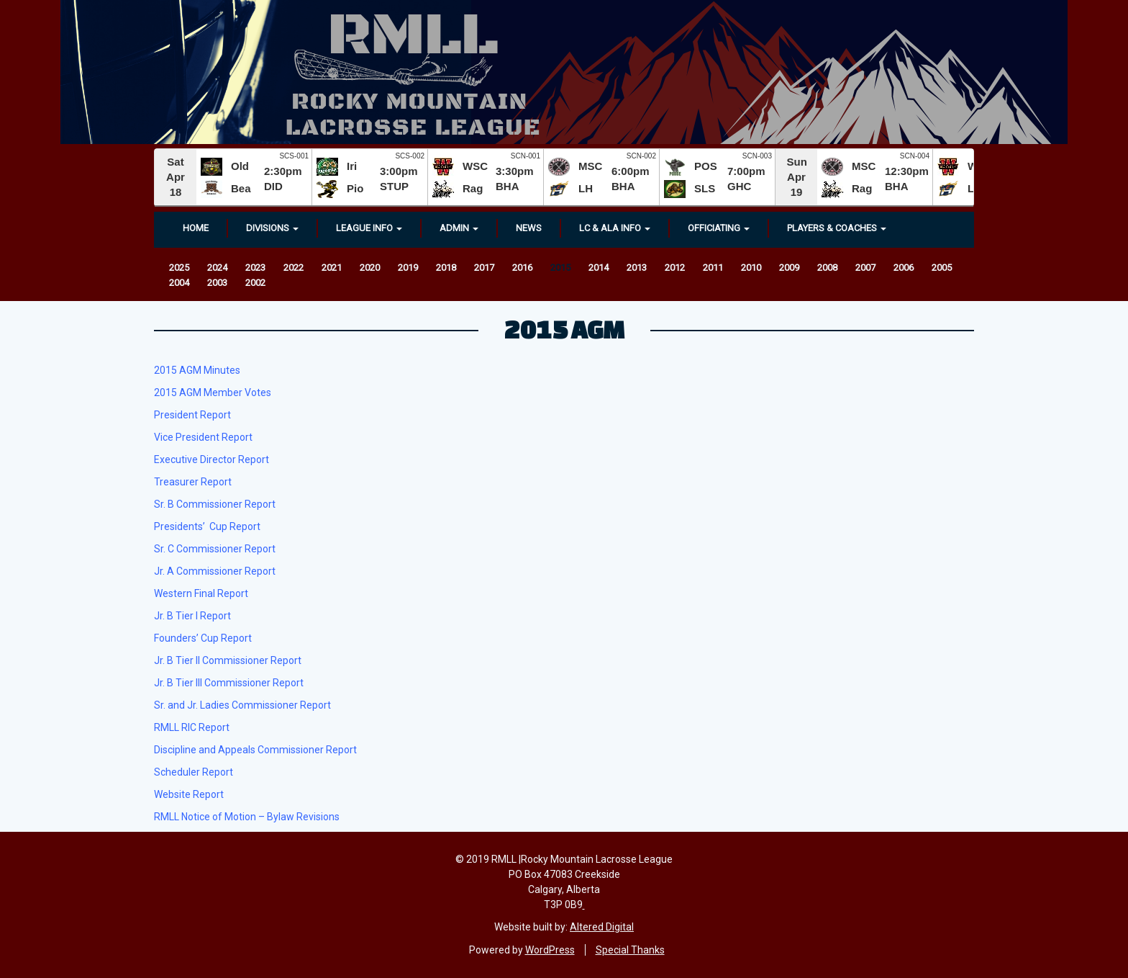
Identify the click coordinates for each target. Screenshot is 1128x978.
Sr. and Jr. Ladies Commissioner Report (242, 705)
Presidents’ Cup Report (207, 526)
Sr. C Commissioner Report (215, 549)
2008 (827, 267)
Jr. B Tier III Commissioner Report (229, 682)
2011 (713, 267)
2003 (217, 282)
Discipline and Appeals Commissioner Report (255, 749)
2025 (179, 267)
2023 (255, 267)
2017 (484, 267)
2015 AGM (564, 329)
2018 (446, 267)
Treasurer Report (193, 482)
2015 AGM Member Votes (212, 392)
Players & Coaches (836, 228)
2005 (942, 267)
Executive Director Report (211, 459)
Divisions (272, 228)
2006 (903, 267)
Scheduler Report (193, 772)
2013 (637, 267)
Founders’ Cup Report (203, 638)
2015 (560, 267)
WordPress (550, 950)
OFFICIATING (719, 228)
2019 (408, 267)
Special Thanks (630, 950)
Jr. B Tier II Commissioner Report (227, 660)
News (529, 228)
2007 (865, 267)
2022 (293, 267)
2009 (789, 267)
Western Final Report (201, 593)
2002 (255, 282)
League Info (369, 228)
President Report (192, 415)
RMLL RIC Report (191, 727)
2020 (370, 267)
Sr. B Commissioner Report (215, 504)
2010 (751, 267)
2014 (598, 267)
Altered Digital (602, 927)
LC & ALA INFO (614, 228)
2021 (332, 267)
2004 (179, 282)
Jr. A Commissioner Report (215, 571)
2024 (217, 267)
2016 (522, 267)
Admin (459, 228)
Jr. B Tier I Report (192, 616)
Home (196, 228)
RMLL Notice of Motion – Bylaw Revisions (247, 816)
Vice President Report (203, 437)
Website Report (189, 794)
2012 (675, 267)
